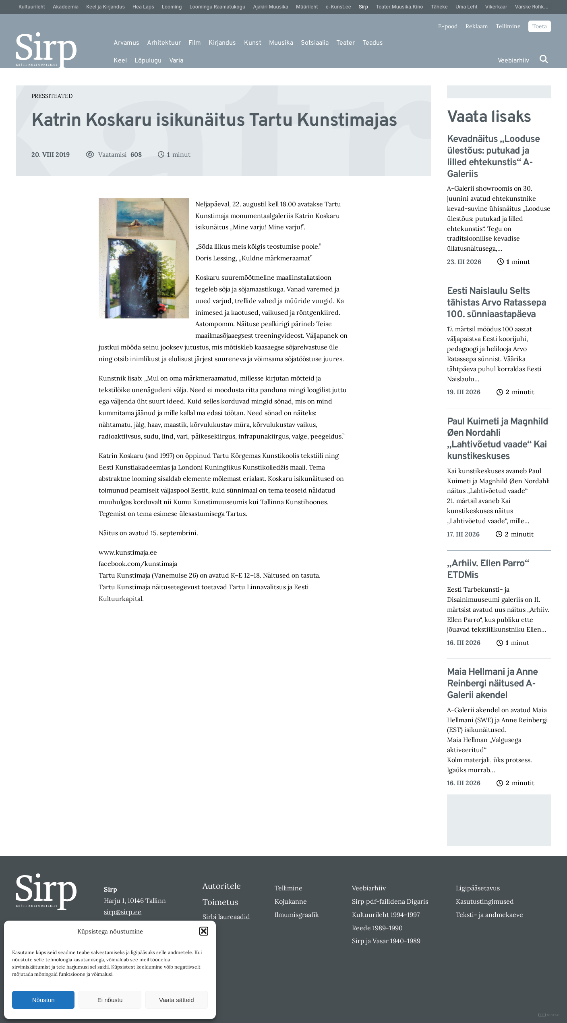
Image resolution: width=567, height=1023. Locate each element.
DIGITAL (549, 1015)
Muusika (281, 43)
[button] (204, 931)
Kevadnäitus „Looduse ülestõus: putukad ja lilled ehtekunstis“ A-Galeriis (493, 157)
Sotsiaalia (315, 43)
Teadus (372, 43)
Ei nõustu (110, 999)
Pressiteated (51, 96)
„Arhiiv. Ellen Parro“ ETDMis (488, 570)
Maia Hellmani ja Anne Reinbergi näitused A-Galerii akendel (492, 684)
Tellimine (508, 26)
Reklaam (477, 26)
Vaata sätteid (176, 999)
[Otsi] (544, 59)
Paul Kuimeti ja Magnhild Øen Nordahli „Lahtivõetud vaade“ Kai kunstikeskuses (497, 439)
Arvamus (126, 43)
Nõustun (43, 999)
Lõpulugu (148, 61)
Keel (120, 61)
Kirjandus (222, 43)
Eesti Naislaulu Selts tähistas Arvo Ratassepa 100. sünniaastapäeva (496, 303)
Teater (345, 43)
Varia (176, 61)
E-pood (447, 26)
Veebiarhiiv (513, 61)
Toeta (539, 26)
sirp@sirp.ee (122, 912)
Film (194, 43)
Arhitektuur (164, 43)
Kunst (252, 43)
